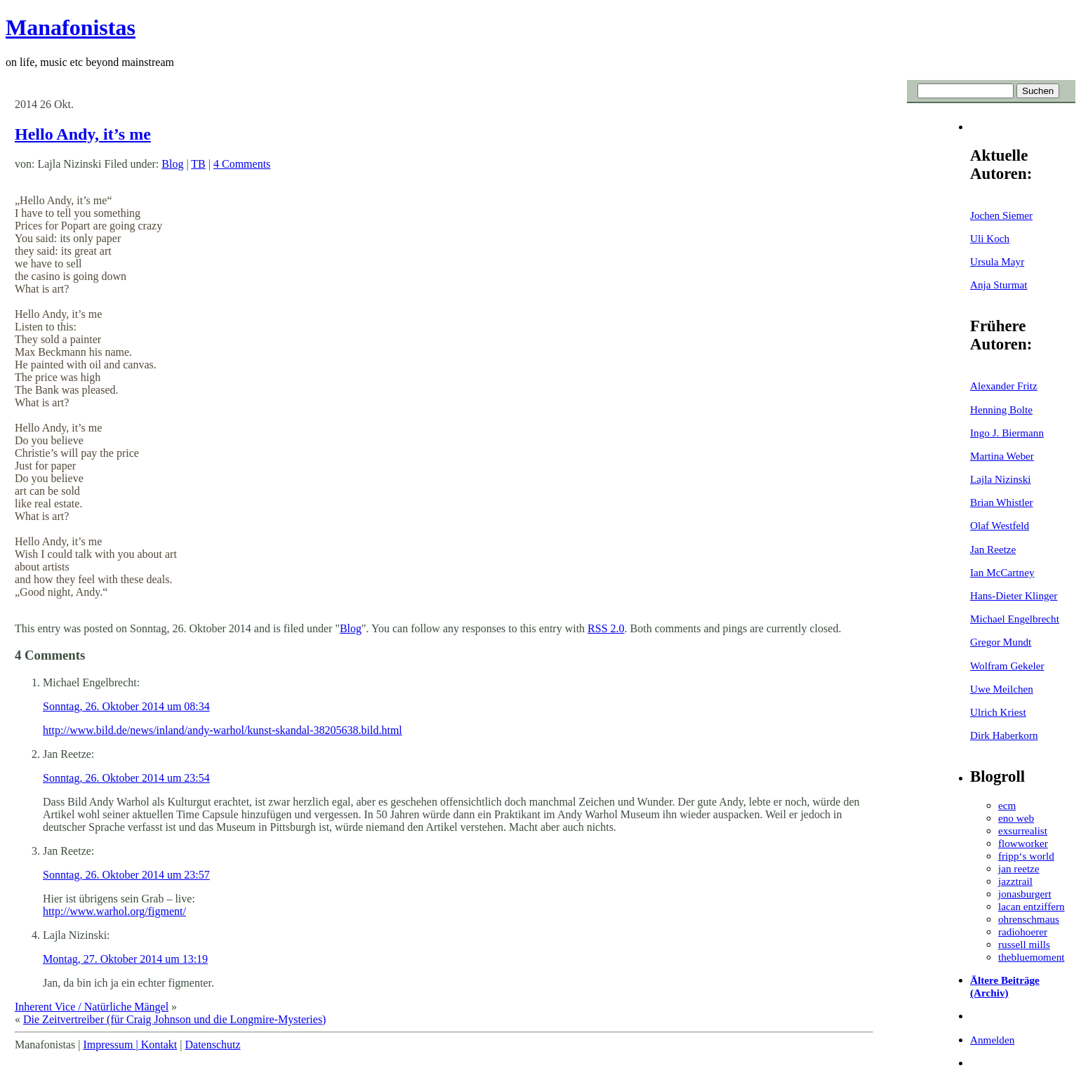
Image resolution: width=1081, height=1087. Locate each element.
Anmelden (992, 1040)
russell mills (1024, 944)
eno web (1016, 818)
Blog (172, 164)
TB (198, 164)
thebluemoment (1031, 957)
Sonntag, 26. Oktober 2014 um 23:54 (126, 778)
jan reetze (1019, 868)
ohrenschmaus (1028, 919)
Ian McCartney (1002, 572)
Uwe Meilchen (1001, 689)
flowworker (1023, 843)
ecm (1007, 805)
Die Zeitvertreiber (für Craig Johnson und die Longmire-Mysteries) (174, 1019)
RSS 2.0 (606, 628)
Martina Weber (1002, 456)
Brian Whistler (1001, 502)
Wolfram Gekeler (1007, 666)
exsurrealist (1022, 830)
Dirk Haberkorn (1004, 735)
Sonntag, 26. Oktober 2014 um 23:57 (126, 875)
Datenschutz (212, 1045)
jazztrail (1015, 881)
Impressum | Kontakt (130, 1045)
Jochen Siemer (1001, 215)
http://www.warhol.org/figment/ (114, 911)
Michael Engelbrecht (1014, 619)
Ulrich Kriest (998, 712)
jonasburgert (1025, 894)
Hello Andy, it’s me (83, 134)
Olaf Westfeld (999, 525)
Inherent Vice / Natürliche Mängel (91, 1007)
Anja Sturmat (998, 285)
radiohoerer (1022, 932)
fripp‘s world (1026, 856)
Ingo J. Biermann (1007, 433)
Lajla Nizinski (1000, 479)
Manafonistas (70, 27)
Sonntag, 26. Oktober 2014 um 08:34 (126, 706)
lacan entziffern (1031, 906)
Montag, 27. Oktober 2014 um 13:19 (125, 959)
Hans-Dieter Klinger (1013, 595)
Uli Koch (989, 238)
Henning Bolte (1001, 409)
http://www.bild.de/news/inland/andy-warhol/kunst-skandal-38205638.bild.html (222, 730)
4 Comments (241, 164)
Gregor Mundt (1000, 642)
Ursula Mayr (997, 261)
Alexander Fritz (1003, 386)
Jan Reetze (993, 549)
